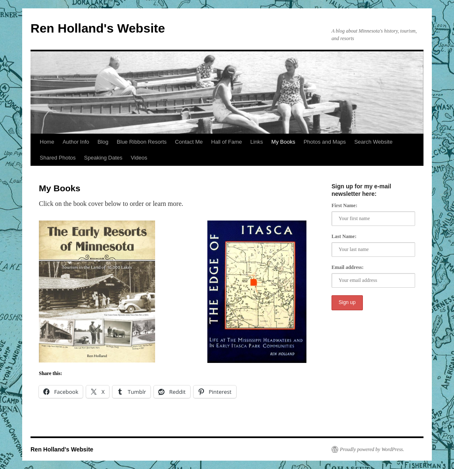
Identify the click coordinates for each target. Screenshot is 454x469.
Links (256, 142)
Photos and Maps (325, 142)
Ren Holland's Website (98, 28)
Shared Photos (58, 158)
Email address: (348, 267)
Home (47, 142)
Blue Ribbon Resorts (141, 142)
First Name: (344, 205)
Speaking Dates (103, 158)
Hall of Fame (226, 142)
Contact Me (189, 142)
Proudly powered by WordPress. (372, 449)
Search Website (373, 142)
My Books (283, 142)
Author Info (76, 142)
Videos (139, 158)
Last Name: (344, 236)
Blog (102, 142)
